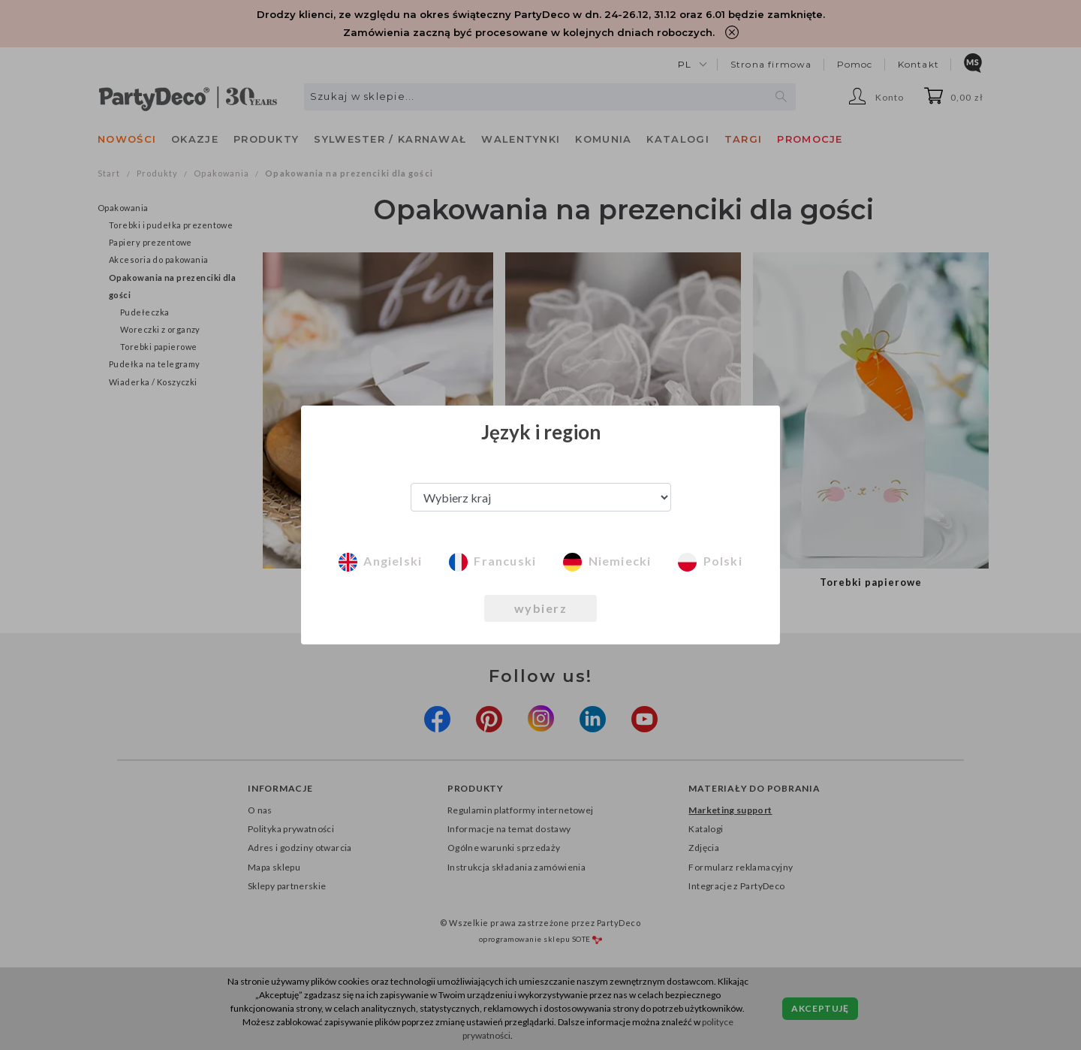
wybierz (541, 608)
